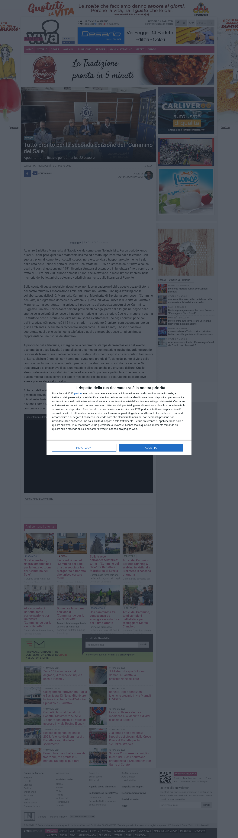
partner (78, 393)
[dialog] (119, 419)
